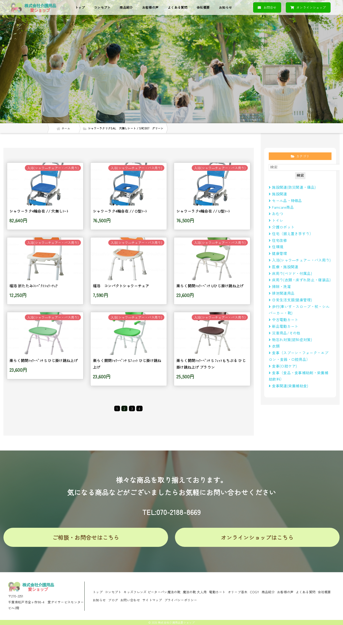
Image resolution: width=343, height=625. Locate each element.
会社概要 (203, 7)
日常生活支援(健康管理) (290, 300)
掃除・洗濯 (280, 286)
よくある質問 (177, 7)
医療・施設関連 (283, 266)
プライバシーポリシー (180, 600)
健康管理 (278, 253)
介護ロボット (281, 227)
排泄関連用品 (281, 293)
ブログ (113, 600)
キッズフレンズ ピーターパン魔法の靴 (151, 592)
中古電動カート (283, 319)
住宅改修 (278, 240)
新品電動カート (283, 326)
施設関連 (278, 194)
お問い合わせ (130, 600)
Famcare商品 (281, 207)
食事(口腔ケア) (283, 366)
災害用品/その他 (284, 333)
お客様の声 (150, 7)
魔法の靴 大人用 (195, 592)
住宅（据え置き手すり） (291, 233)
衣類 (274, 346)
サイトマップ (152, 600)
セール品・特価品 (285, 200)
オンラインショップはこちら (257, 537)
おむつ (276, 213)
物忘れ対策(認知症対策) (290, 339)
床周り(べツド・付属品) (290, 273)
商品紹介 (126, 7)
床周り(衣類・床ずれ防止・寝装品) (300, 280)
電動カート (217, 592)
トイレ (276, 220)
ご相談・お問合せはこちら (85, 537)
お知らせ (225, 7)
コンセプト (102, 7)
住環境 (276, 246)
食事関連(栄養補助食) (290, 385)
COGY (254, 592)
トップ (80, 7)
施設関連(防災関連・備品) (292, 187)
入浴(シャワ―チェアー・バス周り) (300, 260)
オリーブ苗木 (238, 592)
